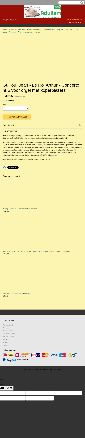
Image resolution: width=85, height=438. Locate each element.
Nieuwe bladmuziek (34, 30)
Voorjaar (6, 328)
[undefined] (9, 388)
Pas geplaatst (8, 325)
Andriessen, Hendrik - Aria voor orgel (16, 294)
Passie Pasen (8, 331)
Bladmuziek (20, 30)
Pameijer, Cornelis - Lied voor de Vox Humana (20, 209)
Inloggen (6, 19)
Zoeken (81, 3)
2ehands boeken (9, 334)
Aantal (5, 104)
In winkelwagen (18, 117)
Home (5, 30)
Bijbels (5, 340)
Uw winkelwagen (74, 20)
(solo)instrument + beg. (51, 30)
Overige (5, 346)
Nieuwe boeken (8, 337)
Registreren (14, 19)
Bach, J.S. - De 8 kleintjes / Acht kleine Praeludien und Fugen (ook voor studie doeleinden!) (36, 251)
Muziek (11, 30)
